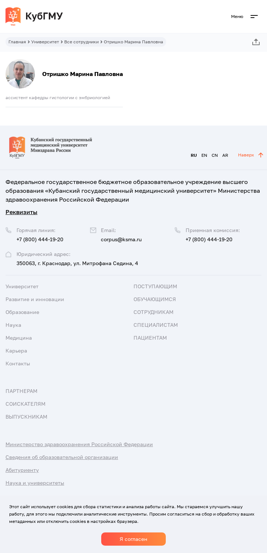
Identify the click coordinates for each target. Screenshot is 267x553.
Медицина (19, 338)
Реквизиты (21, 212)
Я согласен (133, 539)
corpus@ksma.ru (121, 239)
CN (215, 155)
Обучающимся (155, 299)
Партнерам (21, 391)
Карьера (16, 350)
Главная (17, 41)
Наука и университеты (35, 483)
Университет (45, 41)
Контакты (18, 363)
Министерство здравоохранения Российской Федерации (79, 444)
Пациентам (150, 338)
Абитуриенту (22, 470)
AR (225, 155)
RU (194, 155)
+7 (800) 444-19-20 (209, 239)
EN (204, 155)
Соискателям (25, 404)
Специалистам (156, 325)
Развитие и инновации (35, 299)
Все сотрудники (81, 41)
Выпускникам (26, 416)
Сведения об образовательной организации (62, 457)
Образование (22, 312)
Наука (13, 325)
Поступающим (155, 286)
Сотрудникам (153, 312)
